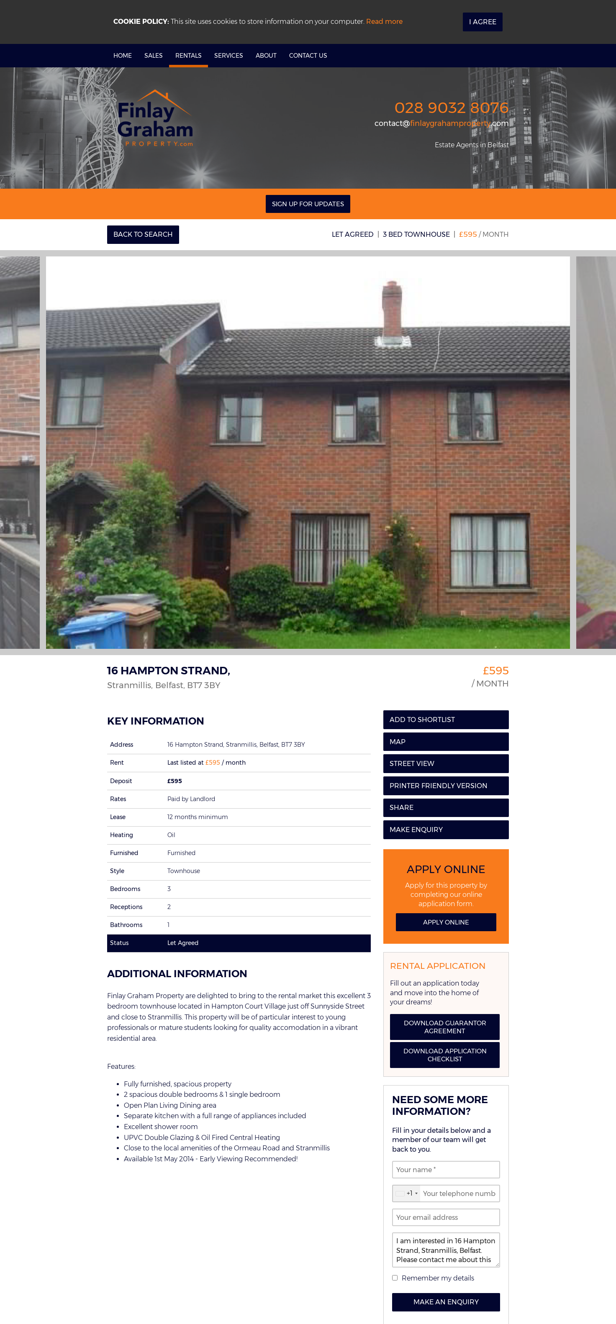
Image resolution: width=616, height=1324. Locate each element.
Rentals (188, 55)
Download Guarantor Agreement (445, 1027)
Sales (153, 55)
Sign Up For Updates (308, 204)
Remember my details (438, 1278)
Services (228, 55)
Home (122, 55)
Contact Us (308, 55)
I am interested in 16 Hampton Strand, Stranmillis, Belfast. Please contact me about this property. (446, 1250)
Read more (384, 22)
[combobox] (406, 1193)
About (266, 55)
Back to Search (143, 234)
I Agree (482, 22)
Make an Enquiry (446, 1302)
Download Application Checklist (445, 1055)
